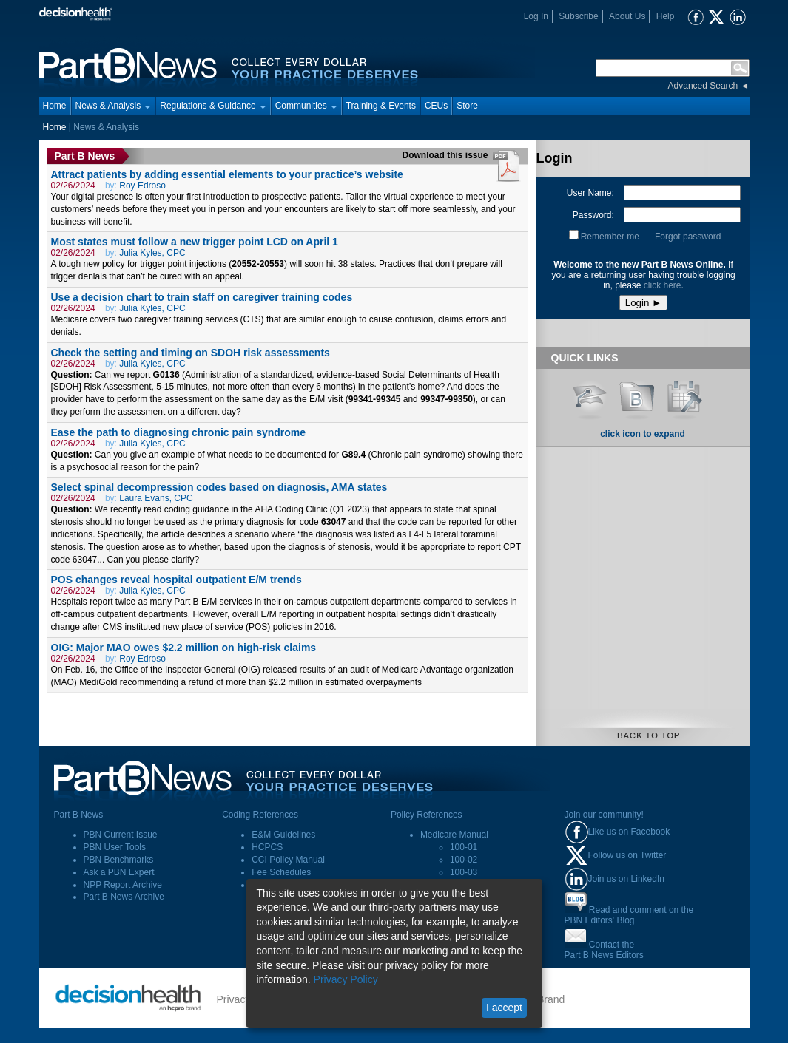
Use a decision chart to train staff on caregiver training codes (202, 297)
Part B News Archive (124, 896)
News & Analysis (113, 106)
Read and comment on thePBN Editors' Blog (629, 915)
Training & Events (381, 106)
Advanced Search (703, 86)
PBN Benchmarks (119, 860)
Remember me (610, 236)
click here (662, 285)
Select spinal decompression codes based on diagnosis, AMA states (219, 487)
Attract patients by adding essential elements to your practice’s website (227, 174)
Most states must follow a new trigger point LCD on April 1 (194, 242)
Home (55, 106)
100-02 (463, 860)
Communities (306, 106)
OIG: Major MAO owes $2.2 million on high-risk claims (184, 647)
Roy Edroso (142, 185)
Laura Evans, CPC (155, 498)
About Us (627, 16)
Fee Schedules (281, 872)
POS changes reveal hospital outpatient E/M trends (176, 579)
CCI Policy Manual (288, 860)
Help (665, 16)
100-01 (463, 847)
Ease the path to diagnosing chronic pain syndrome (178, 432)
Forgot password (688, 236)
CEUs (436, 106)
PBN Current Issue (121, 834)
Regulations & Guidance (213, 106)
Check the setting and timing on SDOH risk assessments (190, 353)
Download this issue (447, 155)
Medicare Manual (454, 834)
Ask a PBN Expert (119, 872)
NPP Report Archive (123, 885)
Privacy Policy (346, 979)
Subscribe (578, 16)
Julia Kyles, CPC (152, 253)
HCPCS (267, 847)
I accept (504, 1007)
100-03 (463, 872)
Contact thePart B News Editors (604, 950)
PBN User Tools (115, 847)
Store (467, 106)
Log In (536, 16)
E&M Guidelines (283, 834)
